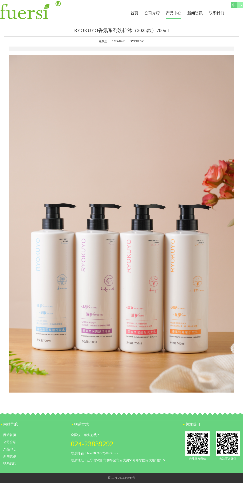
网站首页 (9, 435)
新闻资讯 (195, 13)
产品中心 (173, 13)
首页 (134, 13)
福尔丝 (103, 41)
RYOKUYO (137, 41)
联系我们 (216, 13)
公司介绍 (152, 13)
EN (240, 5)
